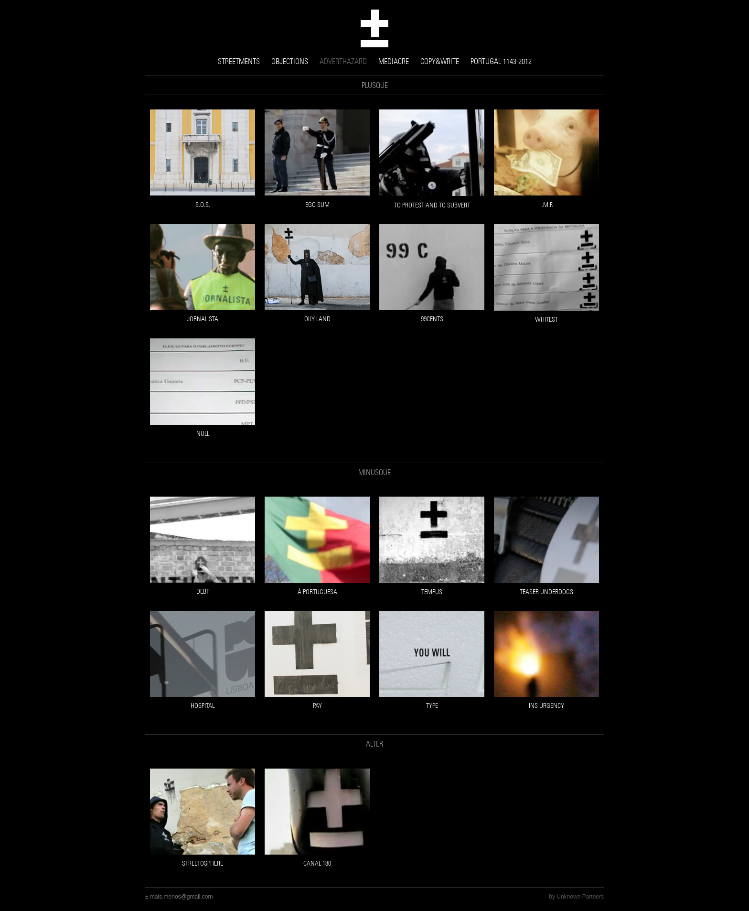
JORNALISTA (202, 319)
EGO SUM (317, 205)
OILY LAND (317, 319)
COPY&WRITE (439, 61)
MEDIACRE (393, 61)
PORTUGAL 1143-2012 (501, 61)
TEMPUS (431, 592)
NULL (202, 434)
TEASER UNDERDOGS (546, 592)
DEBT (202, 591)
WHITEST (546, 319)
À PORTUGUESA (317, 592)
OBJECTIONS (289, 61)
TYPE (432, 706)
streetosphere (202, 863)
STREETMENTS (239, 61)
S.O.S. (202, 205)
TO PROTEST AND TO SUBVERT (432, 205)
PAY (317, 706)
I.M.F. (546, 205)
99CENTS (432, 319)
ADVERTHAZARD (343, 61)
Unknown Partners (580, 896)
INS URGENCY (546, 706)
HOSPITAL (202, 706)
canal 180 (317, 863)
